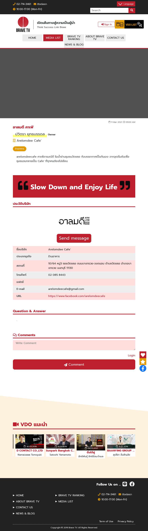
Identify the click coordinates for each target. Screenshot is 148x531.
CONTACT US (24, 507)
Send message (74, 238)
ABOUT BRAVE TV (27, 501)
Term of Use (106, 521)
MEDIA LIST (65, 501)
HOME (20, 495)
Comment (74, 364)
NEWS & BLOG (25, 513)
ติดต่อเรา (40, 4)
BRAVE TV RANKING (71, 495)
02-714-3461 (22, 4)
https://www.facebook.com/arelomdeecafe (76, 296)
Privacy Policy (126, 521)
